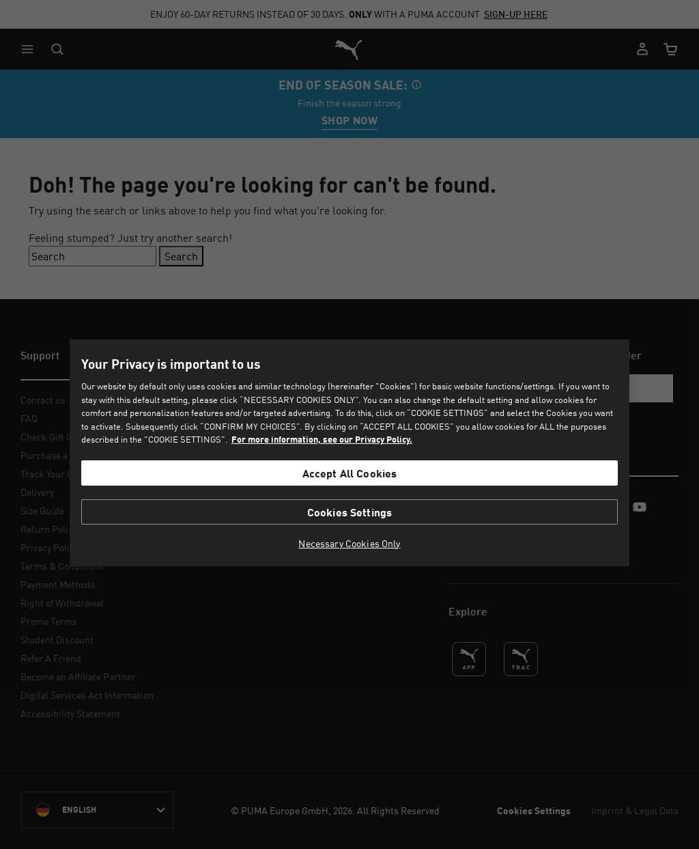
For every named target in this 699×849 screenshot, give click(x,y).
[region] (349, 452)
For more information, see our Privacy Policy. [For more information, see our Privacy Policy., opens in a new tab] (321, 439)
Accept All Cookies (349, 473)
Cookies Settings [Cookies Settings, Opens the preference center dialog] (350, 511)
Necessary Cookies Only (349, 543)
